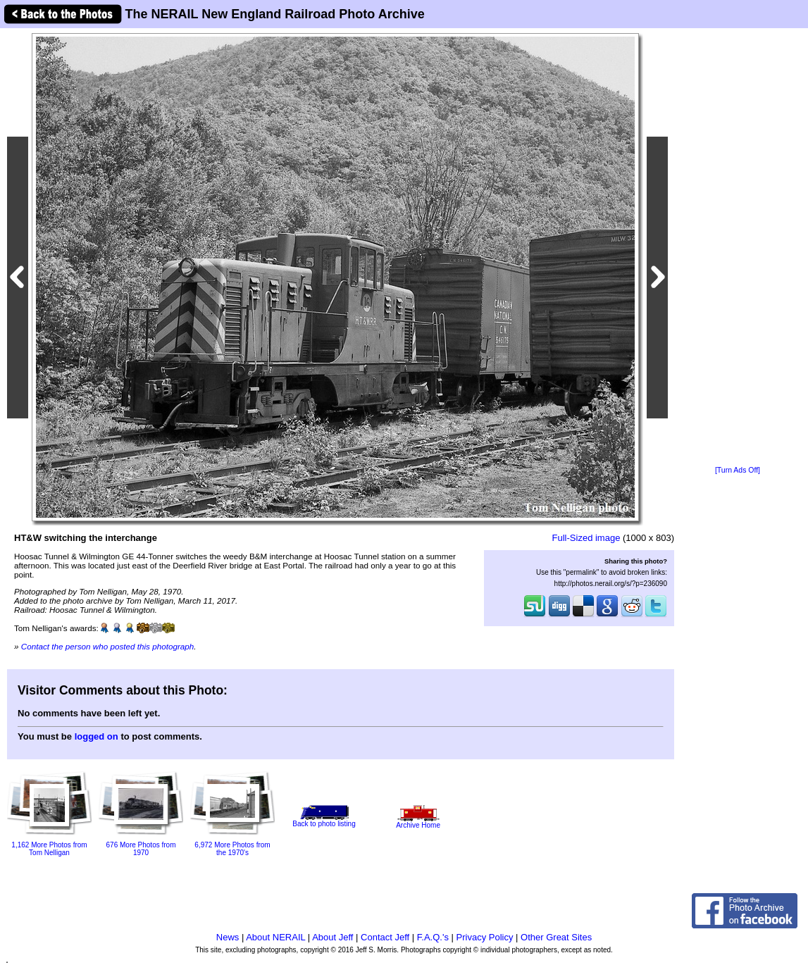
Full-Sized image (586, 538)
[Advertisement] (737, 248)
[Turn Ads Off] (737, 470)
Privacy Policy (485, 937)
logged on (96, 736)
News (228, 937)
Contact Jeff (385, 937)
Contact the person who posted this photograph (107, 646)
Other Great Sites (556, 937)
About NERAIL (275, 937)
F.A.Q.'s (433, 937)
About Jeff (332, 937)
